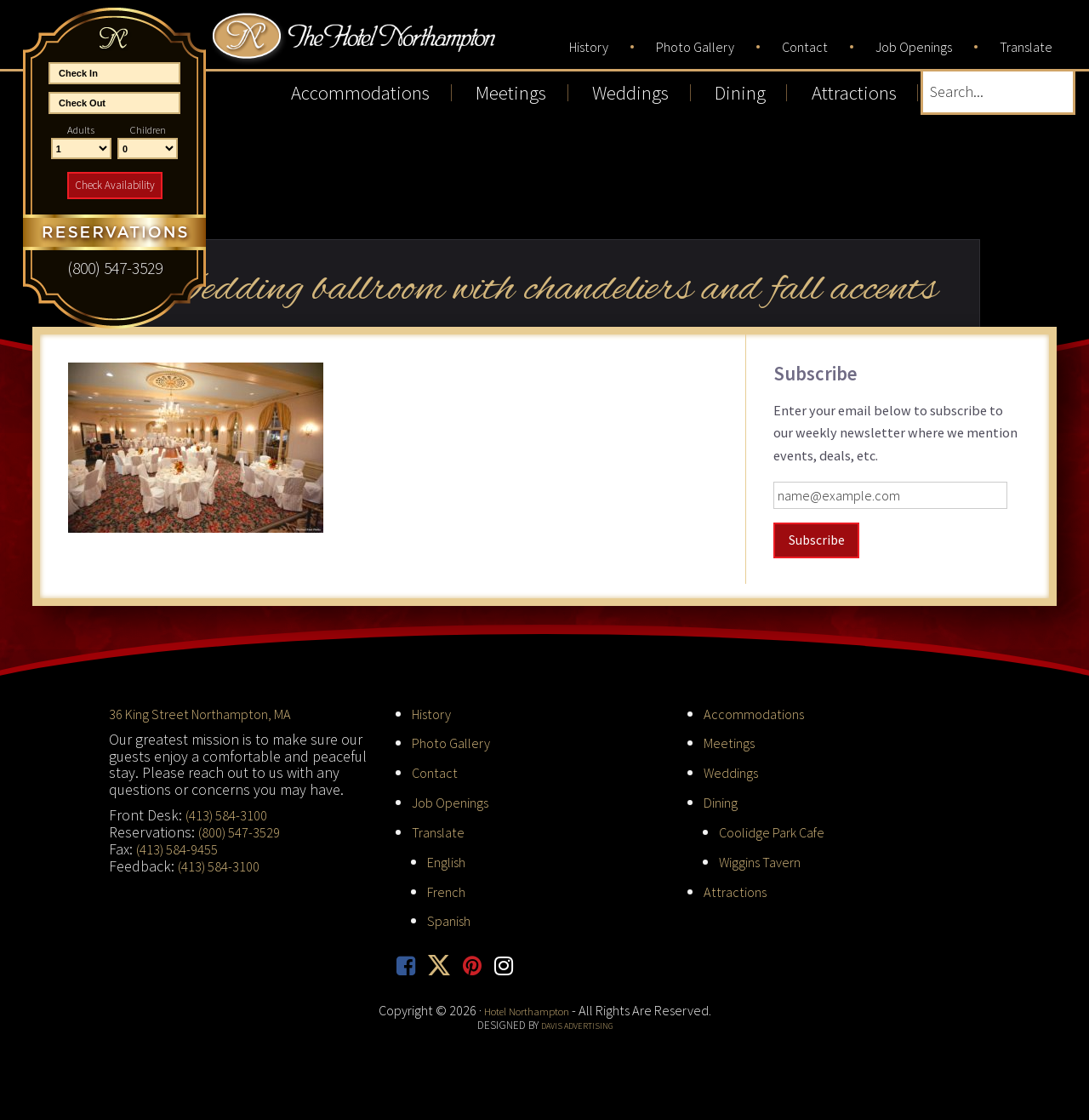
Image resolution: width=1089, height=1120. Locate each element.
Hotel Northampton (407, 47)
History (435, 710)
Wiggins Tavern (765, 857)
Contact (437, 770)
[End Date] (114, 103)
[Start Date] (114, 73)
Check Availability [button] (115, 185)
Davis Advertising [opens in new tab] (577, 1022)
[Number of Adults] (81, 149)
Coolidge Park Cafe (778, 828)
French (449, 887)
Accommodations (758, 710)
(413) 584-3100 (231, 812)
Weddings (735, 770)
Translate (441, 828)
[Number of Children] (147, 149)
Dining (723, 799)
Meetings (732, 740)
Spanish (452, 917)
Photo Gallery (456, 740)
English (450, 857)
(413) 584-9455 (182, 845)
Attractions (738, 887)
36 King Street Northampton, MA (211, 710)
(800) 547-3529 (244, 828)
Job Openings (456, 799)
